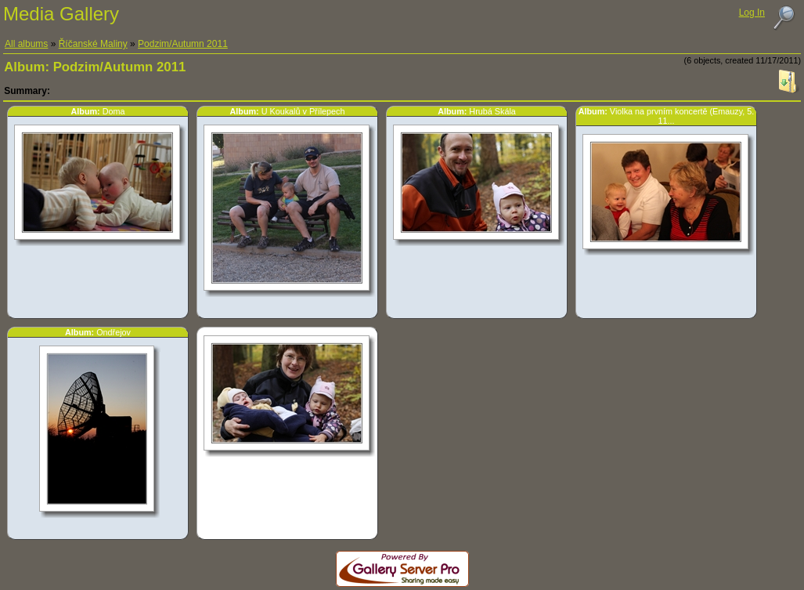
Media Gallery (61, 13)
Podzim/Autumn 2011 (183, 43)
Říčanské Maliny (93, 43)
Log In (752, 12)
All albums (26, 43)
